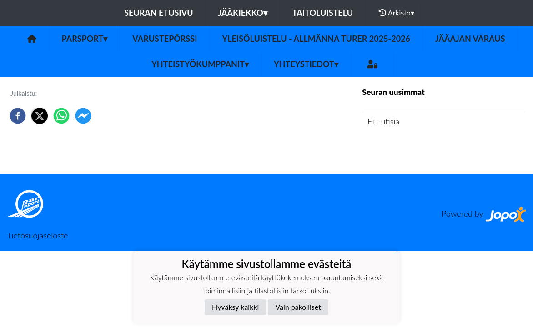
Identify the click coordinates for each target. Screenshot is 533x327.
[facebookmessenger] (83, 116)
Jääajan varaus (470, 39)
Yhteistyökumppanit (200, 64)
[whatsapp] (61, 116)
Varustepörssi (164, 39)
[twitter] (39, 116)
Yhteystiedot (306, 64)
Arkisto (396, 12)
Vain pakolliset (298, 306)
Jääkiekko (242, 13)
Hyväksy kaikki (235, 306)
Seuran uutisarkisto (402, 147)
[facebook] (18, 116)
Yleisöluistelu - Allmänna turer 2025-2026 (316, 39)
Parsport (84, 39)
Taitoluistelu (322, 13)
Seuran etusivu (158, 13)
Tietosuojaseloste (37, 235)
